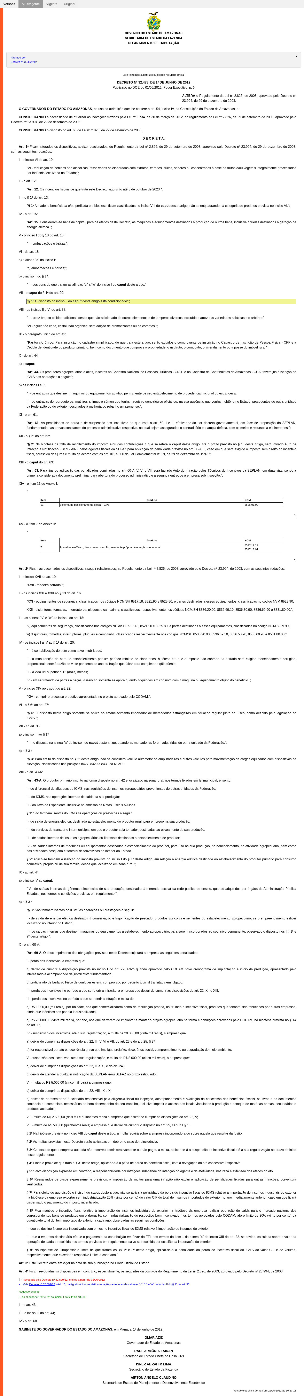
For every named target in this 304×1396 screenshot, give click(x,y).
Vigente (51, 4)
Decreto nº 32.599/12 (24, 61)
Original (69, 4)
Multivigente (31, 4)
